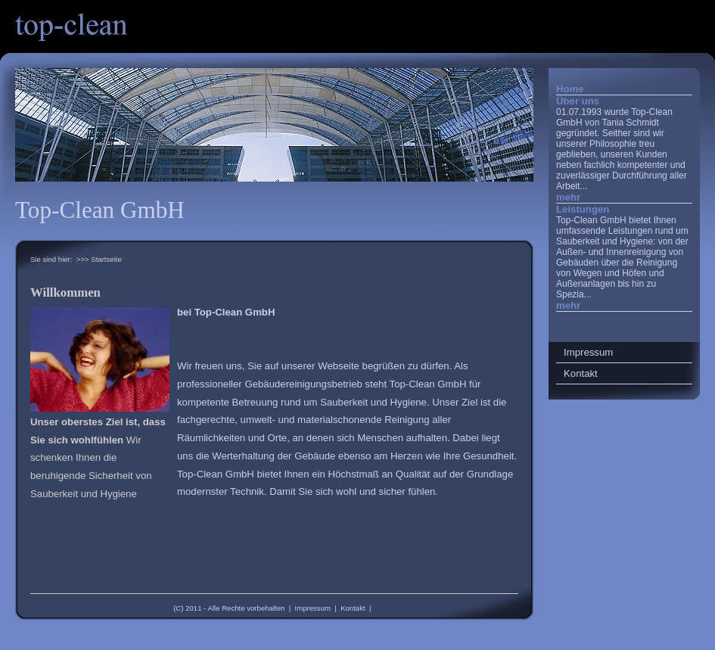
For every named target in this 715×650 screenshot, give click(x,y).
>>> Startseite (99, 259)
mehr (568, 197)
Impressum (313, 608)
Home (570, 89)
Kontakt (352, 608)
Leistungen (582, 209)
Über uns (577, 101)
